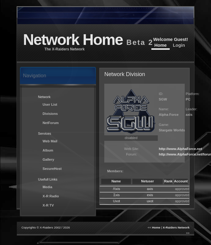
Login (179, 45)
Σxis (116, 195)
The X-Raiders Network (64, 49)
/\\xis (116, 189)
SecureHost (52, 168)
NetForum (51, 123)
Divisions (50, 113)
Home (160, 45)
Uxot (116, 201)
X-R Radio (51, 196)
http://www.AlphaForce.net (180, 149)
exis (150, 195)
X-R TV (48, 205)
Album (48, 150)
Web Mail (50, 141)
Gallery (48, 159)
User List (50, 104)
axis (150, 189)
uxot (150, 201)
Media (47, 187)
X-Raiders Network (176, 227)
